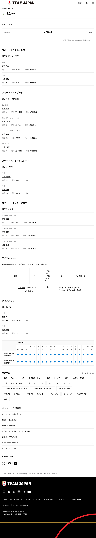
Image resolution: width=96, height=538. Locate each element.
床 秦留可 (21, 287)
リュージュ (54, 394)
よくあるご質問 (7, 499)
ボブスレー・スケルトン (36, 394)
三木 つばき (6, 121)
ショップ (15, 505)
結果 (10, 24)
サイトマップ (36, 499)
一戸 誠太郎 (6, 176)
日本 (15, 276)
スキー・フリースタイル (13, 383)
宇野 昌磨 (5, 232)
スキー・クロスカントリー (32, 378)
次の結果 (89, 32)
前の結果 (7, 32)
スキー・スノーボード (35, 383)
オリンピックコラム (9, 448)
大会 (9, 474)
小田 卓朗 (5, 189)
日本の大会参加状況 (9, 437)
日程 (3, 24)
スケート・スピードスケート (59, 383)
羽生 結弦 (5, 245)
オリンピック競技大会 (20, 474)
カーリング (68, 394)
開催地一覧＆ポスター (10, 420)
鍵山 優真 (5, 219)
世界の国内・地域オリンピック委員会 (16, 431)
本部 (5, 399)
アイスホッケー (64, 388)
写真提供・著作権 (75, 499)
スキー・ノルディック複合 (75, 378)
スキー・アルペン (10, 378)
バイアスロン (82, 394)
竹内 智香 (5, 108)
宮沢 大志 (5, 66)
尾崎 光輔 (5, 329)
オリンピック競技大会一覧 (12, 414)
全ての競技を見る (87, 373)
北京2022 (32, 474)
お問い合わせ (18, 499)
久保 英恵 (27, 291)
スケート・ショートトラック (42, 388)
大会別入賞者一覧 (8, 425)
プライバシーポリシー (49, 499)
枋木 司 (4, 317)
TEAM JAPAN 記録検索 (10, 442)
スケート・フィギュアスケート (15, 388)
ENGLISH (25, 505)
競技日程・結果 (41, 474)
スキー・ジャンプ (53, 378)
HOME (4, 474)
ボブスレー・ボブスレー (13, 394)
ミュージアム (6, 505)
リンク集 (27, 499)
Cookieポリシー (63, 499)
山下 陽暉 (5, 79)
